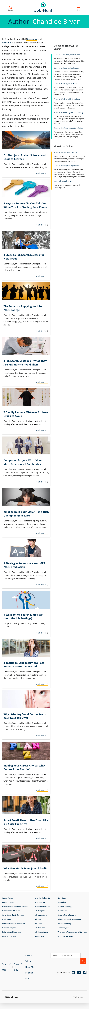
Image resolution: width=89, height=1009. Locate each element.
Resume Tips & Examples (67, 915)
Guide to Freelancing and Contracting (68, 112)
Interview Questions (42, 906)
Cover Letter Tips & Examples (13, 915)
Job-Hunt (44, 7)
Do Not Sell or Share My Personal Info (27, 970)
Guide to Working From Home (65, 84)
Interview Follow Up (42, 898)
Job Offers (38, 923)
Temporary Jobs (63, 928)
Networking (62, 902)
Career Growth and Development (15, 906)
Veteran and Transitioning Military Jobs (72, 932)
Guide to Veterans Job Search (65, 152)
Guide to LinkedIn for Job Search (66, 68)
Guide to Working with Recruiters (67, 99)
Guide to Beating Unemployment (67, 166)
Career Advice (7, 898)
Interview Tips (40, 902)
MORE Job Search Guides (63, 181)
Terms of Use (5, 970)
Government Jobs (8, 928)
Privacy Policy (16, 970)
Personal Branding (64, 906)
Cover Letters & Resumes (11, 911)
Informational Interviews (11, 932)
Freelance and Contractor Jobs (13, 923)
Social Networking (64, 923)
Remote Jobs (62, 911)
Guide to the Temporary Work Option (68, 128)
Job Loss (38, 919)
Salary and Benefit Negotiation (69, 919)
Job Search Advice (41, 932)
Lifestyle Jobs (40, 911)
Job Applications (41, 915)
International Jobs (9, 936)
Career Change (8, 902)
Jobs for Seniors (40, 936)
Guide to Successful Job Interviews (67, 55)
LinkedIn (6, 42)
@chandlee (32, 39)
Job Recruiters (40, 928)
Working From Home (65, 936)
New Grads (62, 898)
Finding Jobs (6, 919)
